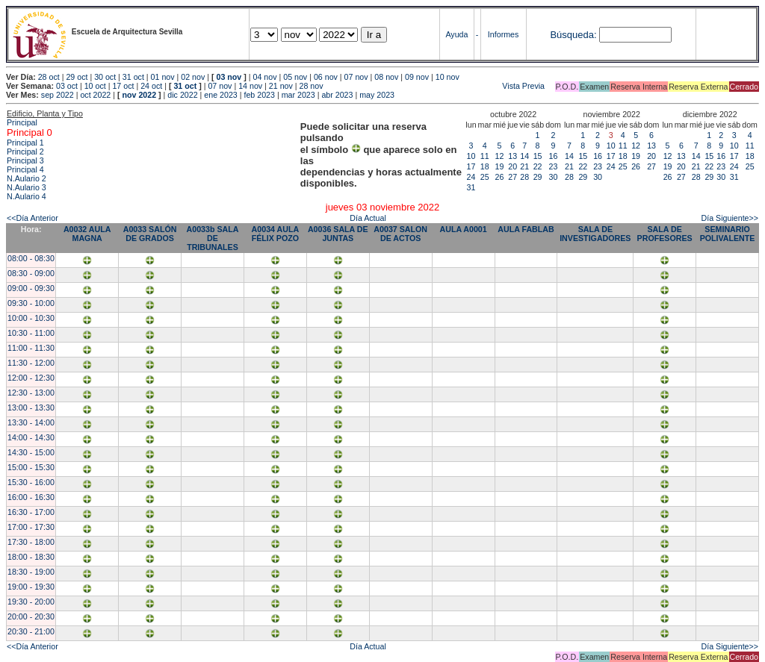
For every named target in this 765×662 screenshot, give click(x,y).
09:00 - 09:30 (31, 288)
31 (471, 187)
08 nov (386, 76)
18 (484, 166)
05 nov (295, 76)
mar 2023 (298, 94)
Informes (503, 34)
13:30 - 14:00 (31, 422)
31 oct (133, 76)
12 (499, 156)
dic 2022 (182, 94)
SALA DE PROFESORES (665, 234)
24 (471, 176)
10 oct (95, 85)
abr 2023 (337, 94)
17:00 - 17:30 (31, 526)
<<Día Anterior (32, 217)
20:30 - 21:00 (31, 631)
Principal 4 (25, 169)
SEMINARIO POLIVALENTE (727, 234)
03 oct (67, 85)
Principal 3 (25, 160)
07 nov (356, 76)
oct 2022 (95, 94)
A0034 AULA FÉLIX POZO (276, 234)
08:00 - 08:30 (31, 258)
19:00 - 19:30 (31, 586)
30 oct (105, 76)
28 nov (311, 85)
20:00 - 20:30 (31, 616)
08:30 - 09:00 (31, 273)
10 (471, 156)
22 (537, 166)
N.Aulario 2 (26, 178)
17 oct (123, 85)
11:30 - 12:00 (31, 362)
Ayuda (456, 34)
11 (484, 156)
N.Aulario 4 (26, 196)
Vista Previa (435, 85)
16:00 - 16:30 (31, 497)
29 (537, 176)
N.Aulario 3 (26, 187)
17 (471, 166)
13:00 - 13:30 (31, 407)
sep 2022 (57, 94)
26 (499, 176)
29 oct (76, 76)
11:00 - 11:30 (31, 347)
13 (512, 156)
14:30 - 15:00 (31, 452)
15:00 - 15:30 (31, 467)
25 (484, 176)
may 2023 (376, 94)
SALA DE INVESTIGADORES (595, 234)
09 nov (417, 76)
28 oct (49, 76)
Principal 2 (25, 151)
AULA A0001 (463, 229)
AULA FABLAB (526, 229)
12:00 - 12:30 (31, 377)
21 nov (281, 85)
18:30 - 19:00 (31, 571)
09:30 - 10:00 (31, 303)
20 (512, 166)
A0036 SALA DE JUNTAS (338, 234)
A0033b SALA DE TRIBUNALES (213, 238)
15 (537, 156)
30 (553, 176)
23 (553, 166)
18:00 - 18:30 (31, 556)
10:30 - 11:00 (31, 332)
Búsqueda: (573, 34)
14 (524, 156)
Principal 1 (25, 142)
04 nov (265, 76)
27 (512, 176)
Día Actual (368, 217)
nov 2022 (139, 94)
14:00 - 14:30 (31, 437)
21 (524, 166)
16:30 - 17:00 (31, 512)
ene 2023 (220, 94)
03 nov (229, 76)
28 (524, 176)
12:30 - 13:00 (31, 392)
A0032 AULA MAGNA (87, 234)
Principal (22, 122)
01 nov (163, 76)
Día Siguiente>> (729, 217)
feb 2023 (259, 94)
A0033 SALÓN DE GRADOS (150, 234)
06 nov (326, 76)
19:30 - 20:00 (31, 601)
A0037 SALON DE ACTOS (400, 234)
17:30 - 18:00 (31, 541)
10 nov (447, 76)
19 (499, 166)
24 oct (151, 85)
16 (553, 156)
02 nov (193, 76)
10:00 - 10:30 (31, 317)
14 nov (250, 85)
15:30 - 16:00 (31, 482)
